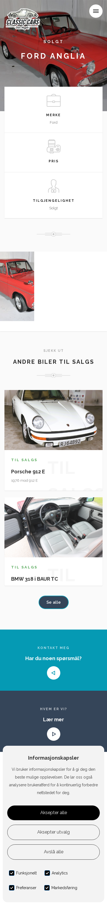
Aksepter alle (53, 812)
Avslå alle (53, 851)
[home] (24, 12)
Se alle (53, 602)
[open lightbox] (17, 289)
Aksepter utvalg (53, 832)
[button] (96, 11)
